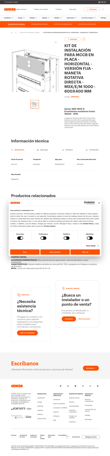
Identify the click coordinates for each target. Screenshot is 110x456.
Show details (91, 246)
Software (56, 416)
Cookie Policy (88, 223)
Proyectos (72, 422)
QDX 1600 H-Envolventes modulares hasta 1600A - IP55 (30, 32)
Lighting (44, 18)
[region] (55, 170)
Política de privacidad (33, 436)
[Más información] (85, 319)
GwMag (87, 415)
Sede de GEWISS (59, 403)
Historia (71, 402)
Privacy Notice (49, 226)
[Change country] (102, 2)
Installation (7, 18)
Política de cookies (42, 437)
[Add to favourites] (84, 39)
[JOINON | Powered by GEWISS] (21, 408)
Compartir (72, 39)
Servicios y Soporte (87, 18)
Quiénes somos (74, 398)
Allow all (85, 252)
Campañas (88, 405)
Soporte (56, 412)
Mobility (56, 18)
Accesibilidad (62, 435)
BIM (54, 420)
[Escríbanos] (69, 318)
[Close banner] (99, 203)
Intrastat (13, 435)
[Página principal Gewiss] (10, 9)
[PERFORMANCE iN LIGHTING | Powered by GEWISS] (21, 417)
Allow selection (55, 252)
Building (32, 18)
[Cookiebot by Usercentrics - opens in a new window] (86, 202)
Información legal (51, 436)
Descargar (88, 419)
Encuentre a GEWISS (60, 408)
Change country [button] (91, 437)
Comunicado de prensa (90, 410)
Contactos (56, 399)
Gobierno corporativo (73, 411)
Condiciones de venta (23, 436)
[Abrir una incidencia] (27, 332)
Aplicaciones (70, 18)
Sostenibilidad (74, 406)
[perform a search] (103, 9)
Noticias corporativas (89, 400)
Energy (20, 18)
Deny (25, 252)
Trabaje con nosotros (73, 417)
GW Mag (103, 18)
